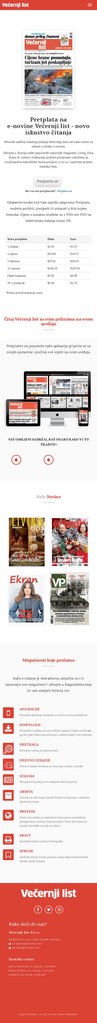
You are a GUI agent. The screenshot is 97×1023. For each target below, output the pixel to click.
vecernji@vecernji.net (26, 948)
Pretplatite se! (47, 181)
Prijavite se (65, 191)
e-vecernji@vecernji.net (27, 943)
